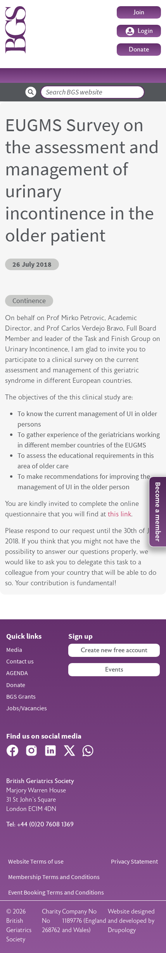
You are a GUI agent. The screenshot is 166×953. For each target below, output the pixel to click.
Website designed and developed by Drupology (131, 921)
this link (119, 514)
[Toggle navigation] (150, 75)
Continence (29, 300)
